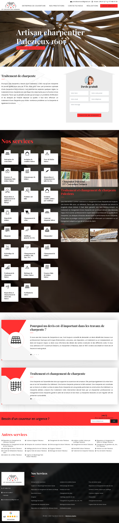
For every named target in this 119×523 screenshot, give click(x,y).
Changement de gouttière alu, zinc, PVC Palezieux (107, 445)
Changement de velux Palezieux (59, 440)
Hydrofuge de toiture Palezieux (12, 448)
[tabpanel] (71, 337)
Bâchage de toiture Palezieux (58, 451)
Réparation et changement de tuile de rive (101, 486)
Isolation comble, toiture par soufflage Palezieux (81, 441)
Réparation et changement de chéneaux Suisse (44, 508)
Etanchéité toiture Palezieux (81, 448)
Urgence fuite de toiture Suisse (97, 504)
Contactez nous (75, 6)
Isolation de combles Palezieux (12, 455)
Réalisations (92, 6)
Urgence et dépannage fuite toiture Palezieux (34, 455)
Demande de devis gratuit (31, 48)
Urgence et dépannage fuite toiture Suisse (43, 486)
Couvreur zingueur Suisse (96, 493)
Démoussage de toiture (66, 486)
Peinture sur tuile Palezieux (105, 448)
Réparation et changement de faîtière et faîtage (44, 489)
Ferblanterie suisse (65, 508)
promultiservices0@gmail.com (81, 1)
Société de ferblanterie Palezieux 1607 (13, 451)
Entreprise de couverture (34, 6)
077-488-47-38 (112, 1)
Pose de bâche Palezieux (104, 451)
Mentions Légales (71, 516)
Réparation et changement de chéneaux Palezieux (12, 441)
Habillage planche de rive (67, 497)
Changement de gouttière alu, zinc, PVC (71, 500)
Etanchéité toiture (36, 493)
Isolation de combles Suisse (68, 482)
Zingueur (33, 497)
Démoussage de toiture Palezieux (60, 444)
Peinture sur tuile (65, 489)
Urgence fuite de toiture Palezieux (36, 451)
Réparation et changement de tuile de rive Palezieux (13, 445)
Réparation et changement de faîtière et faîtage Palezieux (106, 441)
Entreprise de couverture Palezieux (36, 444)
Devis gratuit (108, 6)
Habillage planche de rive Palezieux (36, 448)
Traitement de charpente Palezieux (83, 451)
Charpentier (92, 497)
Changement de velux (66, 493)
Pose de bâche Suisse (95, 482)
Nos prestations (56, 6)
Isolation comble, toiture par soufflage (100, 489)
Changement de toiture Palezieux (83, 444)
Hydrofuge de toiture (37, 500)
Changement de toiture (95, 500)
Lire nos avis (11, 519)
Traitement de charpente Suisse (40, 504)
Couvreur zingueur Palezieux (34, 440)
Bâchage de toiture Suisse (67, 504)
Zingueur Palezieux (55, 448)
